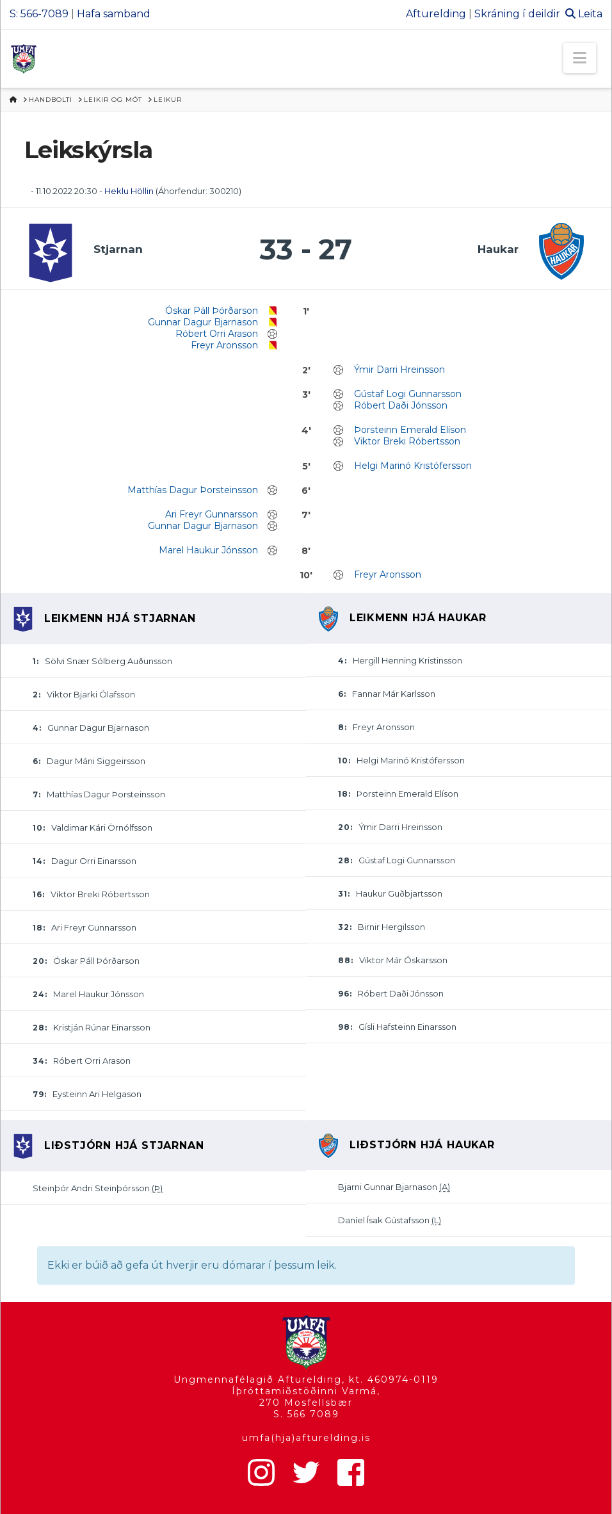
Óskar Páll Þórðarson (211, 310)
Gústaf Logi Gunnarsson (408, 394)
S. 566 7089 (306, 1414)
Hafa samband (113, 14)
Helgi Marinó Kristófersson (413, 465)
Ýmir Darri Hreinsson (399, 369)
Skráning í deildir (517, 14)
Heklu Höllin (129, 191)
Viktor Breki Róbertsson (407, 441)
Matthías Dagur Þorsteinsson (192, 490)
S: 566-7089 (39, 14)
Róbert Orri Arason (216, 333)
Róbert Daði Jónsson (400, 405)
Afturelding (436, 14)
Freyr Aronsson (224, 345)
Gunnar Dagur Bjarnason (203, 322)
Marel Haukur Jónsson (208, 550)
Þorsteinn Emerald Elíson (410, 429)
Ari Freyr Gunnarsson (211, 514)
